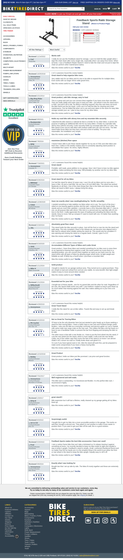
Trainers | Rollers (11, 89)
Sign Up (75, 2)
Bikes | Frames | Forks (13, 45)
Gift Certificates (10, 98)
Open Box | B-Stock (11, 28)
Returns (8, 524)
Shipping (83, 495)
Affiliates (8, 514)
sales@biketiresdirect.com (89, 556)
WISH (107, 9)
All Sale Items (9, 25)
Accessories (9, 36)
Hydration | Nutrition (12, 55)
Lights (6, 64)
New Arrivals (9, 101)
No (79, 68)
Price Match (9, 526)
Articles (7, 520)
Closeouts (8, 22)
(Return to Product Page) (100, 24)
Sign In (97, 9)
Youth (27, 548)
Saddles (7, 77)
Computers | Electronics (14, 61)
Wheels (6, 92)
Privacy (7, 534)
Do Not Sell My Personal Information (10, 530)
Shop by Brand (9, 19)
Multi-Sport (8, 67)
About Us (8, 508)
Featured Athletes (11, 510)
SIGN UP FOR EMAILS (100, 512)
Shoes (6, 80)
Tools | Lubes (9, 86)
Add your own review (80, 27)
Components (8, 49)
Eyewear (7, 52)
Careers (8, 512)
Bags (5, 42)
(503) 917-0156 (9, 2)
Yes (76, 68)
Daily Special (9, 16)
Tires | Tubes (8, 83)
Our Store (8, 518)
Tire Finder (8, 31)
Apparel (7, 39)
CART (116, 9)
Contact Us (9, 516)
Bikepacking (29, 514)
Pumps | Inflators (11, 74)
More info (116, 2)
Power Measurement (12, 70)
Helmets (7, 58)
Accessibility (12, 536)
